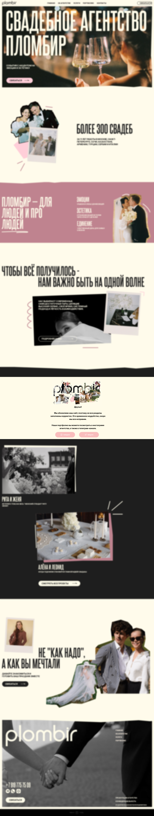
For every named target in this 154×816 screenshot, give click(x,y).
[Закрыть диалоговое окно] (151, 3)
